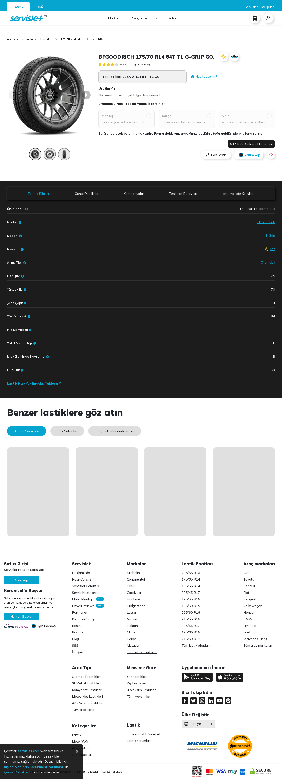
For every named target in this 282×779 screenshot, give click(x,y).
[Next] (86, 95)
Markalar (115, 18)
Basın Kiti (79, 632)
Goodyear (134, 592)
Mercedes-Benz (255, 639)
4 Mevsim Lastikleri (141, 690)
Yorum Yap (248, 155)
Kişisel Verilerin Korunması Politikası (33, 767)
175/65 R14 (191, 579)
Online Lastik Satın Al (143, 734)
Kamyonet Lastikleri (87, 690)
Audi (246, 573)
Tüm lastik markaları (142, 652)
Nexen (132, 619)
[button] (204, 77)
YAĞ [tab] (40, 6)
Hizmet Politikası (87, 771)
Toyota (248, 579)
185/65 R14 (191, 586)
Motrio (132, 632)
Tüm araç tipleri (83, 710)
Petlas (132, 639)
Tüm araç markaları (257, 645)
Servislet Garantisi (86, 586)
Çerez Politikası (112, 771)
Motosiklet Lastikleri (87, 696)
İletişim (77, 652)
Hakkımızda (81, 573)
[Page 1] (35, 156)
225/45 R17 (191, 592)
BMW (247, 619)
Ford (246, 632)
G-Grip (270, 235)
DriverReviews (86, 606)
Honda (248, 612)
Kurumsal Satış (83, 619)
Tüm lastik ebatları (196, 645)
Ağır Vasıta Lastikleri (87, 703)
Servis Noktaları (84, 592)
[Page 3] (64, 156)
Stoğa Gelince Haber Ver (251, 144)
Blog (75, 639)
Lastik (76, 735)
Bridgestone (136, 606)
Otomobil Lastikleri (86, 676)
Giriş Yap (21, 580)
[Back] (13, 95)
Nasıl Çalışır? (81, 579)
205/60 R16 (191, 612)
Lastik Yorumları (139, 741)
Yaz (272, 249)
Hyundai (249, 625)
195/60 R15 (191, 632)
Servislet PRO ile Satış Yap (24, 570)
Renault (249, 586)
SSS (75, 645)
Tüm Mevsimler (138, 696)
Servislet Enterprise (259, 6)
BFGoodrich (266, 222)
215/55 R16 (191, 619)
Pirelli (131, 586)
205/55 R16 (191, 573)
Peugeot (249, 599)
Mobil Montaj (86, 599)
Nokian (132, 625)
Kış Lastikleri (136, 683)
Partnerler (79, 612)
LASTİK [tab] (18, 7)
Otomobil (268, 262)
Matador (133, 645)
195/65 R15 (191, 599)
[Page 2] (49, 156)
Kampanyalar (165, 18)
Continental (136, 579)
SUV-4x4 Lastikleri (86, 683)
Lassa (131, 612)
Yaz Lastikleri (137, 676)
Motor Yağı (80, 741)
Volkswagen (252, 606)
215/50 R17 (191, 639)
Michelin (133, 573)
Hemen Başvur (21, 616)
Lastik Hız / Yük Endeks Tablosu (34, 383)
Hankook (134, 599)
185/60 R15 (191, 606)
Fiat (246, 592)
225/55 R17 (191, 625)
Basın (76, 625)
